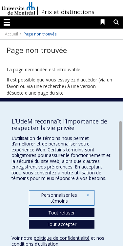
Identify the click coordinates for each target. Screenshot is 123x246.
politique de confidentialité (62, 238)
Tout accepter (61, 224)
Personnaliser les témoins (65, 198)
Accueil (11, 33)
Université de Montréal (18, 8)
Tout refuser (61, 213)
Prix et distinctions (67, 12)
